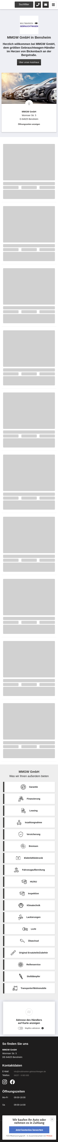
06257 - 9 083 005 (38, 5)
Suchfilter (24, 4)
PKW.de (49, 1136)
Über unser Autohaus (29, 62)
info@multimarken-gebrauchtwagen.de (30, 1071)
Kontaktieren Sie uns (46, 5)
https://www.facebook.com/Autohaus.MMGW (13, 1082)
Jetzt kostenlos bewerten (29, 1129)
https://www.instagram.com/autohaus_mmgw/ (5, 1082)
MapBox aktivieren (32, 1028)
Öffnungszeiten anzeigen (29, 124)
